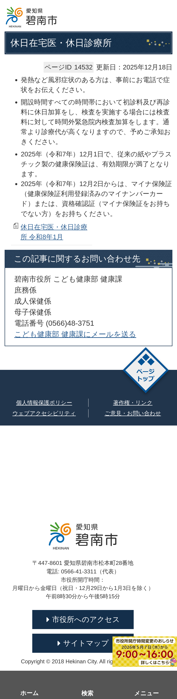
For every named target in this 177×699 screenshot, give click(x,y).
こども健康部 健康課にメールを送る (75, 334)
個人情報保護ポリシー (44, 403)
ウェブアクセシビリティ (44, 413)
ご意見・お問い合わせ (133, 413)
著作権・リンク (133, 403)
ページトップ (145, 371)
